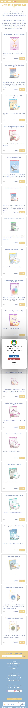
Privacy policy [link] (14, 364)
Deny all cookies (14, 359)
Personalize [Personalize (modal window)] (14, 362)
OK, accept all (14, 356)
